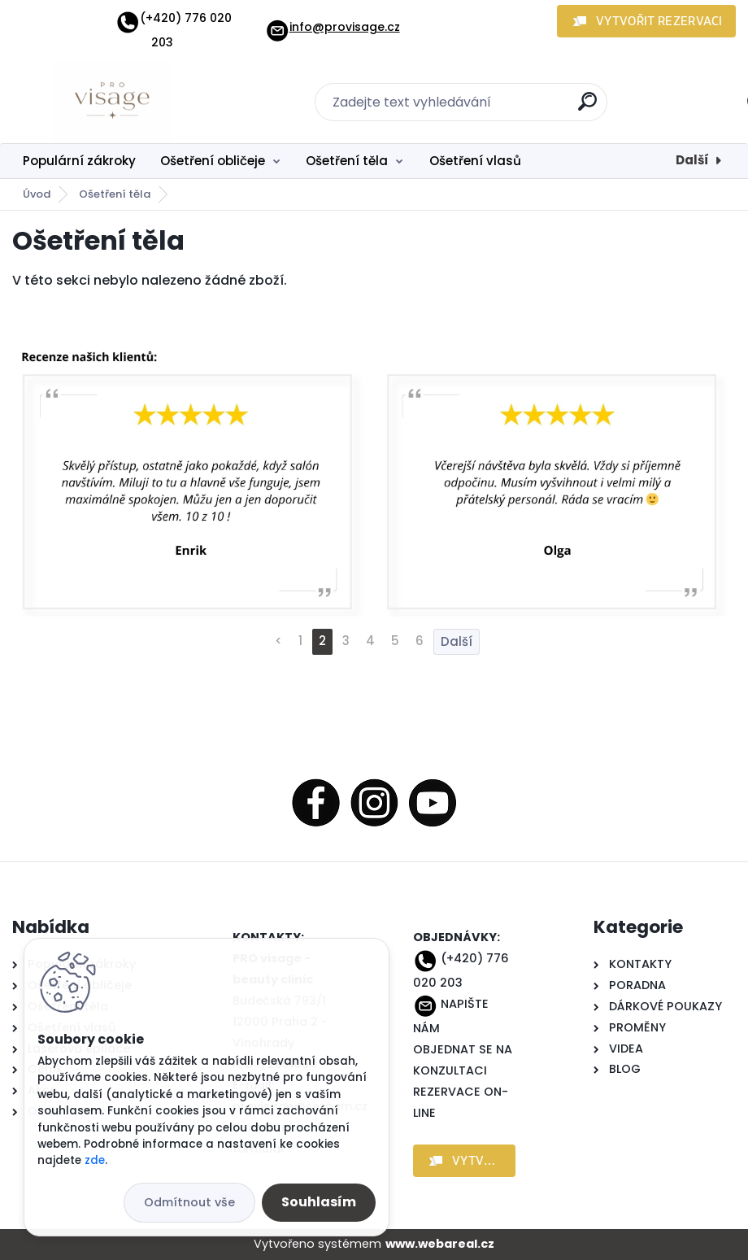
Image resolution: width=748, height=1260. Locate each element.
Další (692, 159)
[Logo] (111, 102)
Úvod (36, 194)
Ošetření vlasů (475, 160)
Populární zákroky (79, 160)
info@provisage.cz (332, 27)
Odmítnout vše (189, 1202)
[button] (646, 21)
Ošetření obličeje (212, 160)
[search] (587, 108)
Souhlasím (318, 1201)
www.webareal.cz (439, 1244)
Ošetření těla (347, 160)
